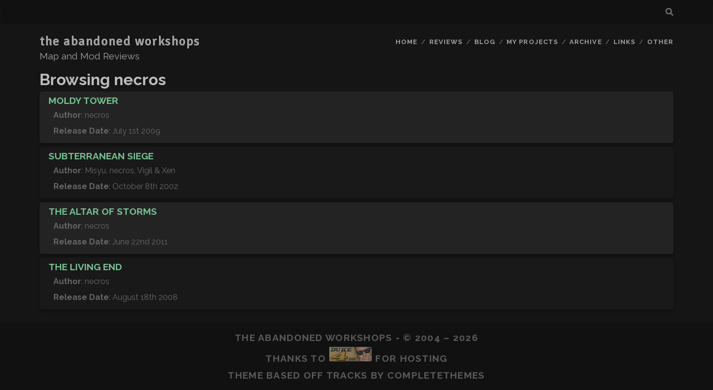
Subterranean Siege (101, 155)
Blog (484, 42)
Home (406, 42)
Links (624, 42)
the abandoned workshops (120, 41)
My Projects (532, 42)
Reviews (445, 42)
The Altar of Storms (103, 211)
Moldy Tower (83, 100)
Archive (585, 42)
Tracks (347, 375)
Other (660, 42)
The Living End (85, 266)
